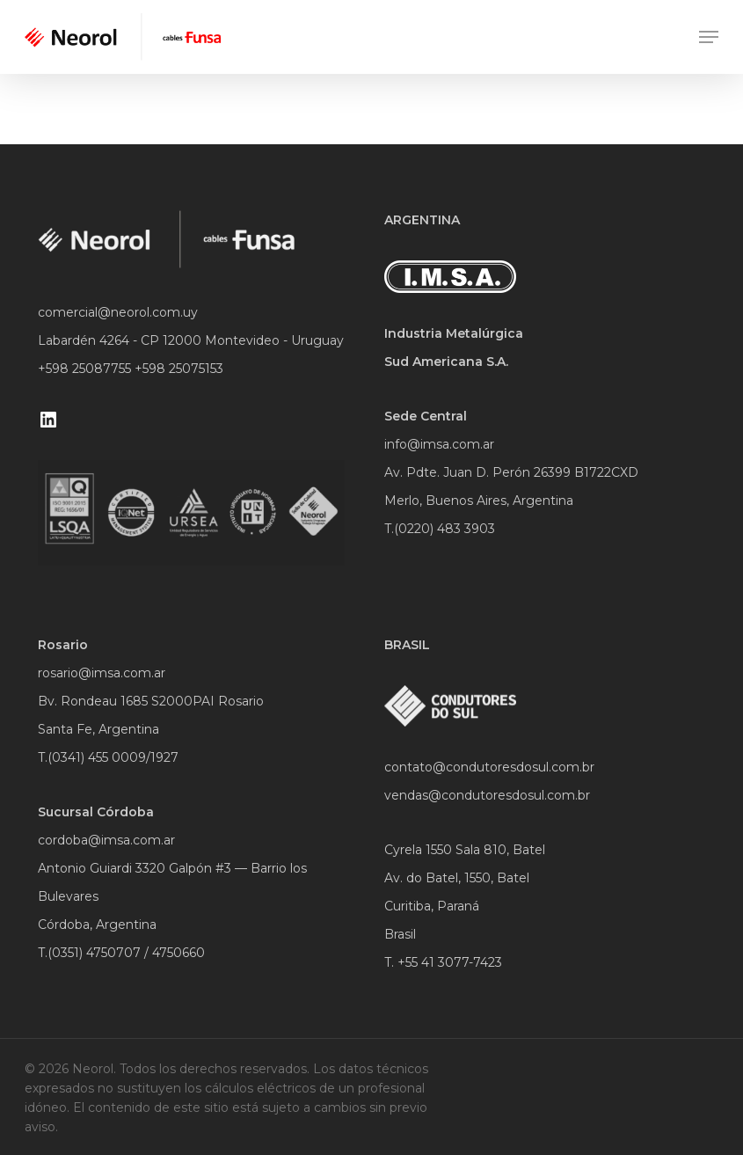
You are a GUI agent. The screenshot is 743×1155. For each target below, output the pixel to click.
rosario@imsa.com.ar (101, 673)
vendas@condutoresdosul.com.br (487, 795)
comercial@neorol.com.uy (118, 312)
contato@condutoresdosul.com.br (489, 767)
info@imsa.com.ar (439, 444)
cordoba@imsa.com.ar (106, 840)
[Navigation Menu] (708, 37)
